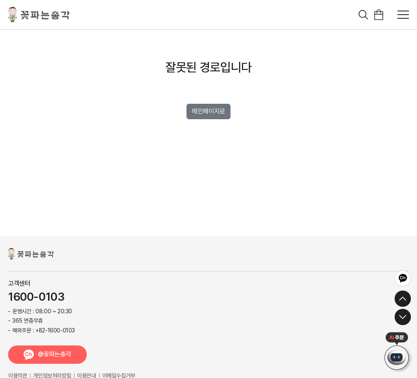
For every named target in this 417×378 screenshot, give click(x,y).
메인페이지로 (208, 111)
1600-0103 (36, 297)
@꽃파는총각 (54, 354)
